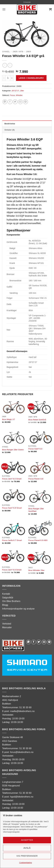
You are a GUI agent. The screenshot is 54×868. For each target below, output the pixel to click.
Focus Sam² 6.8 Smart (12, 508)
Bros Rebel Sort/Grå (37, 420)
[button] (4, 9)
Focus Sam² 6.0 (35, 449)
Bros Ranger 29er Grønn (13, 450)
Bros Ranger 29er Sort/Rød (36, 510)
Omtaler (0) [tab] (9, 130)
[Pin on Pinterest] (25, 101)
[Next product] (4, 65)
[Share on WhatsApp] (4, 101)
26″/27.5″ (15, 91)
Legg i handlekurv (31, 78)
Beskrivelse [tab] (9, 124)
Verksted (6, 623)
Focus (12, 95)
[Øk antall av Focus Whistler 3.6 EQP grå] (12, 78)
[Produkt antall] (8, 78)
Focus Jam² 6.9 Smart (11, 570)
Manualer (7, 627)
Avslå (27, 848)
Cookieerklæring (25, 863)
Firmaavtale (27, 2)
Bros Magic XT (8, 419)
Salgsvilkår (7, 597)
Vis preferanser (27, 856)
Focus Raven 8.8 (35, 479)
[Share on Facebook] (10, 101)
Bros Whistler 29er (36, 570)
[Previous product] (10, 65)
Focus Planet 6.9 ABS (37, 540)
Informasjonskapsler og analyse (18, 608)
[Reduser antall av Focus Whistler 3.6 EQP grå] (4, 78)
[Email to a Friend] (20, 101)
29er (28, 51)
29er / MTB (18, 51)
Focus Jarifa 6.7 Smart (12, 540)
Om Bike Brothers (11, 601)
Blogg (5, 605)
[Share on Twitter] (15, 101)
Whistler (19, 95)
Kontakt (6, 594)
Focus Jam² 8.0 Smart (11, 479)
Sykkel (6, 51)
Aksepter (27, 840)
